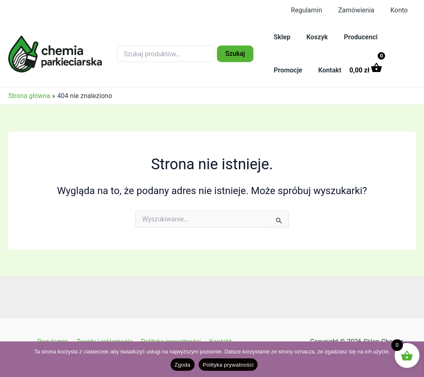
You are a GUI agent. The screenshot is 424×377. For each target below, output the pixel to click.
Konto (400, 10)
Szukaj (235, 54)
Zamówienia (360, 10)
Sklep (280, 37)
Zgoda (182, 365)
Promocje (286, 70)
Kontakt (325, 70)
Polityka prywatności (228, 365)
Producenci (354, 37)
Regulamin (313, 10)
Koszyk (313, 37)
